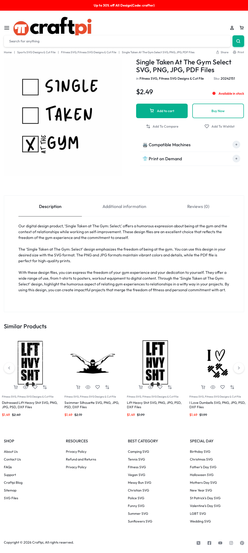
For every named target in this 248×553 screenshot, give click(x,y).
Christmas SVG (201, 459)
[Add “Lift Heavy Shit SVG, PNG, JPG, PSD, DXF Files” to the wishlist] (160, 387)
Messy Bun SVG (139, 483)
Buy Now (218, 111)
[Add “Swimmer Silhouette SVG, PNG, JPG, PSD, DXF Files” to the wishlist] (97, 387)
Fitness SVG (137, 467)
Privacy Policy (76, 452)
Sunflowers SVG (140, 521)
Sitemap (10, 490)
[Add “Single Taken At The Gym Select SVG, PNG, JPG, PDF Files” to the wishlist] (219, 126)
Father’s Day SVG (203, 467)
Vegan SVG (136, 475)
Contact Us (12, 459)
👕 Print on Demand (162, 158)
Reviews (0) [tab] (198, 206)
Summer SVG (138, 514)
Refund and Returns (81, 459)
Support (10, 475)
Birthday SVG (200, 452)
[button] (222, 52)
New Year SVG (201, 490)
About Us (11, 452)
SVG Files (11, 498)
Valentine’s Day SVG (205, 506)
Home (8, 52)
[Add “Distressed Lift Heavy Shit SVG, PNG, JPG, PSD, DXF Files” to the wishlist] (35, 387)
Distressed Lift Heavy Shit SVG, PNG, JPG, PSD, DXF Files (30, 404)
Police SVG (136, 498)
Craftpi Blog (13, 483)
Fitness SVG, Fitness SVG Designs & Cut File (88, 52)
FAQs (8, 467)
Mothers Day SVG (203, 483)
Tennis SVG (136, 459)
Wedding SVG (200, 521)
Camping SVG (138, 452)
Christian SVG (138, 490)
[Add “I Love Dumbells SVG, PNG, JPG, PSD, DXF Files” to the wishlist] (222, 387)
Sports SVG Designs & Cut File (36, 52)
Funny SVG (136, 506)
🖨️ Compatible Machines (166, 144)
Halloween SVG (202, 475)
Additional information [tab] (124, 206)
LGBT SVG (198, 514)
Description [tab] (50, 206)
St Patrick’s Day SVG (205, 498)
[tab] (190, 145)
